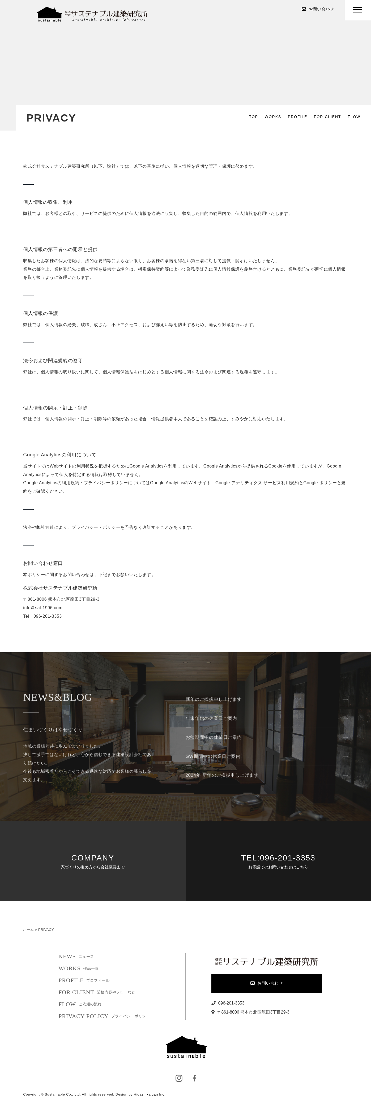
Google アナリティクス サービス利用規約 (257, 483)
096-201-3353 (228, 1003)
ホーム (28, 930)
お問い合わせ (318, 9)
